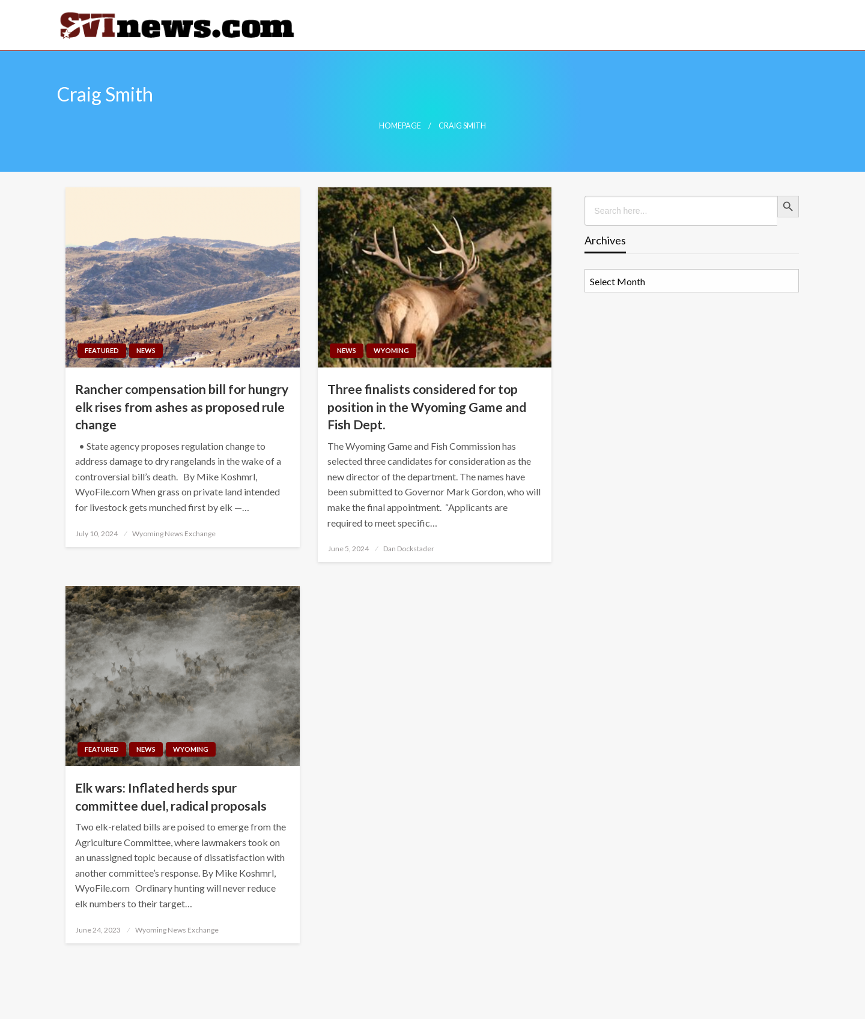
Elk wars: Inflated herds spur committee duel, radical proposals (171, 796)
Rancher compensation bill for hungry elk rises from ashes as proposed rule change (181, 406)
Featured (102, 350)
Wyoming (391, 350)
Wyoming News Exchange (174, 533)
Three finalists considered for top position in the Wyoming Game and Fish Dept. (426, 406)
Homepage (400, 125)
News (146, 350)
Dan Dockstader (408, 548)
